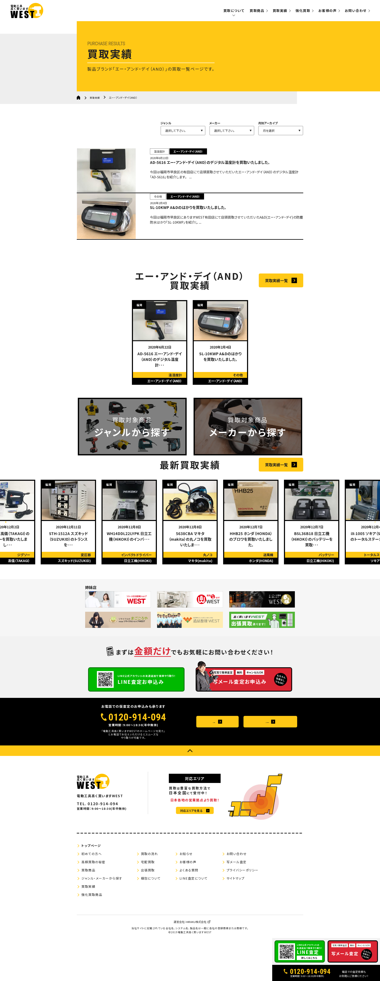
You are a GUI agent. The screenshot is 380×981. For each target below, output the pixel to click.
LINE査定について (194, 916)
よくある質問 (213, 759)
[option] (159, 357)
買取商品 (257, 10)
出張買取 (148, 908)
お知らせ (186, 891)
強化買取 (302, 10)
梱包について (151, 916)
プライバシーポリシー (242, 908)
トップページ (91, 883)
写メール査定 (236, 900)
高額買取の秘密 (93, 900)
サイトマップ (235, 916)
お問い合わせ (356, 10)
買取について (234, 10)
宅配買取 (148, 900)
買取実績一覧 (276, 295)
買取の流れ (149, 891)
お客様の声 (327, 10)
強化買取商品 (91, 932)
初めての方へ (91, 891)
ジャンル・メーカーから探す (101, 916)
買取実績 (280, 10)
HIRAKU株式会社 (196, 959)
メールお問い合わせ (265, 759)
